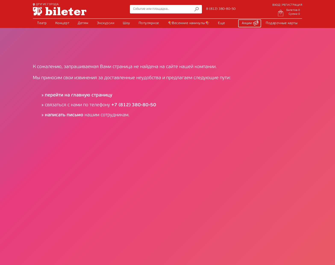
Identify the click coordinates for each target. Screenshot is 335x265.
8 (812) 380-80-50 (221, 9)
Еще (221, 23)
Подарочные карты (281, 23)
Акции (250, 22)
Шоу (126, 23)
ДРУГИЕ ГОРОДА (46, 4)
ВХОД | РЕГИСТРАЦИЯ (287, 5)
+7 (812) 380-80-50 (133, 105)
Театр (42, 23)
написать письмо (64, 115)
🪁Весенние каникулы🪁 (189, 23)
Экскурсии (106, 23)
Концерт (62, 23)
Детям (83, 23)
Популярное (149, 23)
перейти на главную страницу (78, 95)
